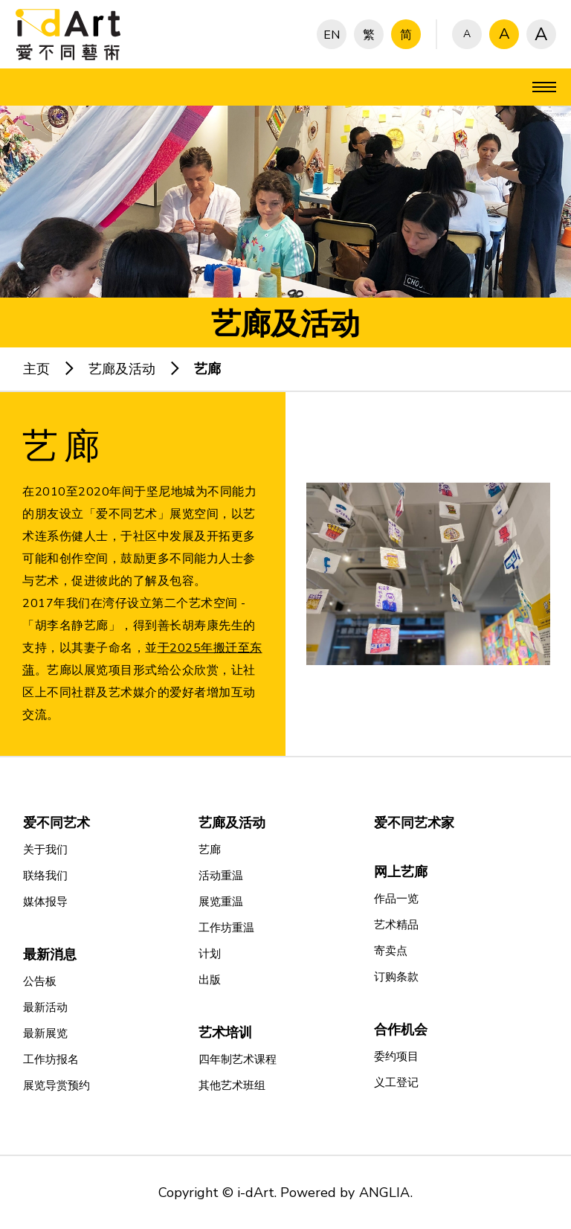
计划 (210, 953)
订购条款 (396, 976)
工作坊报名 (51, 1059)
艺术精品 (396, 924)
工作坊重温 (226, 927)
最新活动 (45, 1007)
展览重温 (221, 901)
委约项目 (396, 1056)
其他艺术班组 (232, 1085)
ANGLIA (384, 1192)
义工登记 (396, 1082)
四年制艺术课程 (238, 1059)
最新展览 (45, 1033)
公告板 (40, 981)
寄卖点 (390, 950)
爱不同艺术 (56, 823)
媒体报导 (45, 901)
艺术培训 (225, 1033)
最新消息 (50, 954)
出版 (210, 979)
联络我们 (45, 875)
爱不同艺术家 (414, 823)
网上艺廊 (401, 872)
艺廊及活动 (121, 369)
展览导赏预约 (56, 1085)
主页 (36, 369)
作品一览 (396, 898)
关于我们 (45, 849)
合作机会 (401, 1030)
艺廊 (207, 369)
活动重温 (221, 875)
